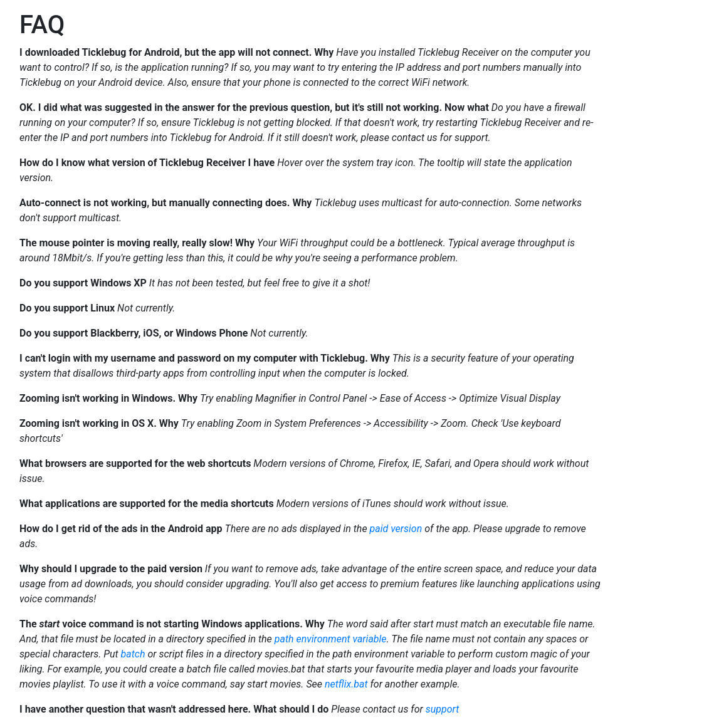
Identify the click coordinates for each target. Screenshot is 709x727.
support (443, 709)
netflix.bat (346, 684)
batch (133, 654)
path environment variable (331, 639)
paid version (396, 529)
